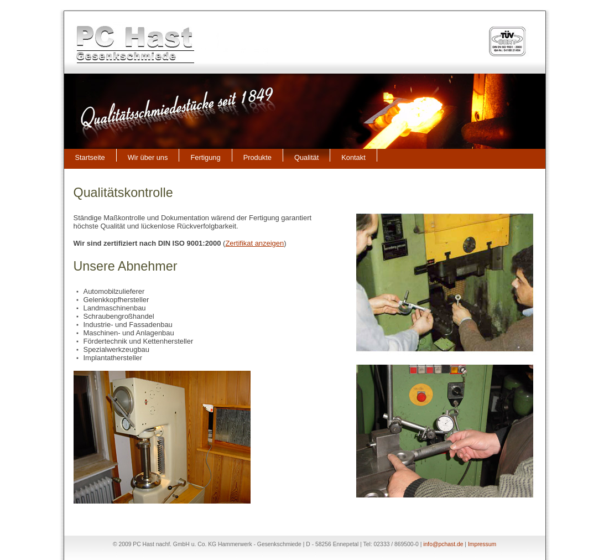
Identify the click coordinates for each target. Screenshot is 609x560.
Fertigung (205, 157)
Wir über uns (148, 157)
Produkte (257, 157)
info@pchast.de (443, 544)
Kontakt (353, 157)
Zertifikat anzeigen (254, 243)
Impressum (482, 544)
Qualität (306, 157)
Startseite (90, 157)
